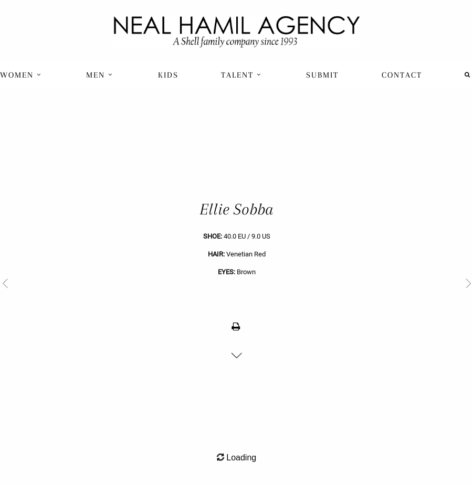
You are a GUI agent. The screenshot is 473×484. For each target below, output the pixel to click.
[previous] (118, 282)
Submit (322, 75)
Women (20, 75)
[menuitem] (22, 74)
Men (99, 75)
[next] (355, 282)
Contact (402, 75)
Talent (241, 75)
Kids (168, 75)
